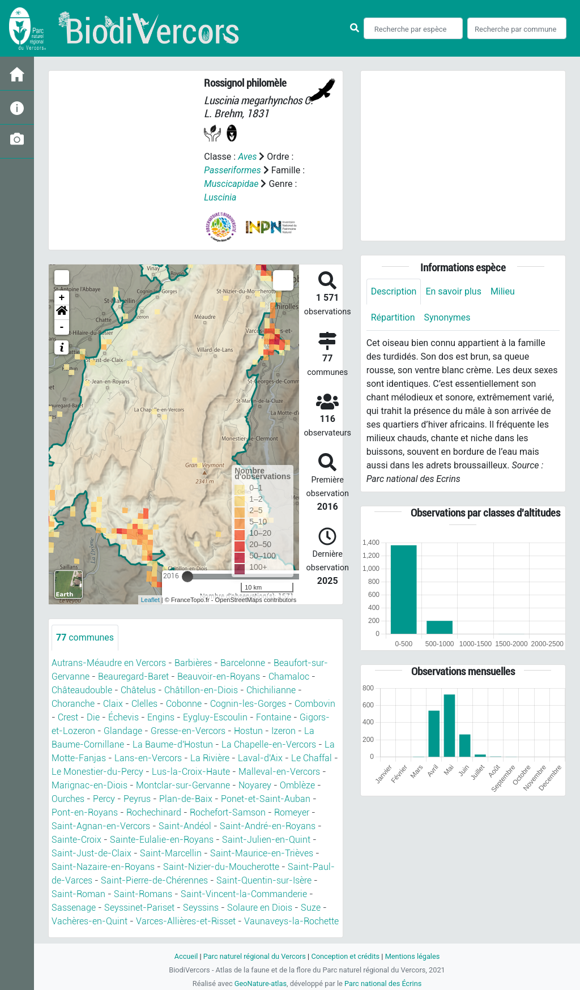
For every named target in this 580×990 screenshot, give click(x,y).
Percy (104, 798)
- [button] (62, 327)
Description (394, 291)
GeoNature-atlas (260, 983)
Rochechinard (153, 812)
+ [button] (62, 298)
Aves (247, 156)
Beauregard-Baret (133, 676)
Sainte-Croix (76, 839)
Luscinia (220, 197)
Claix (113, 703)
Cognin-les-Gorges (248, 703)
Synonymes (447, 317)
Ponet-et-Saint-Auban (265, 798)
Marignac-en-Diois (89, 785)
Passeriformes (232, 170)
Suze (311, 907)
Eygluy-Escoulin (215, 717)
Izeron (283, 731)
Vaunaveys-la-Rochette (291, 921)
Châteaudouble (82, 690)
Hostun (248, 731)
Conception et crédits (345, 956)
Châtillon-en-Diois (201, 690)
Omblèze (297, 785)
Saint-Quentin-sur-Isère (264, 880)
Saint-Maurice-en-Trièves (261, 853)
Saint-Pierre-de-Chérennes (154, 880)
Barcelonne (242, 663)
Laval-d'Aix (260, 758)
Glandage (123, 731)
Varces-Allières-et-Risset (186, 921)
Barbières (193, 663)
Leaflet (150, 599)
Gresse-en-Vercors (188, 731)
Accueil (186, 956)
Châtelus (138, 690)
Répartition (393, 317)
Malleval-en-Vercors (279, 771)
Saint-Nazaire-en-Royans (103, 866)
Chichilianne (271, 690)
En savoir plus (454, 291)
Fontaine (273, 717)
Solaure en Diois (259, 907)
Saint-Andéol (185, 826)
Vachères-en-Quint (89, 921)
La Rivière (209, 758)
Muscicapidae (231, 183)
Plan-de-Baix (185, 798)
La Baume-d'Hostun (173, 744)
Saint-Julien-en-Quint (266, 839)
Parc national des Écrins (383, 983)
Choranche (73, 703)
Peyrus (137, 798)
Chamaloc (288, 676)
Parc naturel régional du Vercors (254, 956)
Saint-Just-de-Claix (91, 853)
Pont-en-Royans (85, 812)
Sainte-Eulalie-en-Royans (162, 839)
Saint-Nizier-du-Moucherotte (221, 866)
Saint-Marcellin (171, 853)
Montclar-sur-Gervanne (183, 785)
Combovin (315, 703)
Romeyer (291, 812)
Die (93, 717)
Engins (160, 717)
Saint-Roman (78, 894)
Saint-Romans (143, 894)
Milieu (503, 291)
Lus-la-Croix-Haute (191, 771)
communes (85, 637)
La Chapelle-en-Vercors (268, 744)
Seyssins (201, 907)
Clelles (144, 703)
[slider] (187, 576)
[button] (61, 312)
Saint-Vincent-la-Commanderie (244, 894)
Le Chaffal (311, 758)
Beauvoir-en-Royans (218, 676)
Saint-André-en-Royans (267, 826)
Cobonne (184, 703)
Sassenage (74, 907)
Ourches (68, 798)
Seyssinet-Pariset (139, 907)
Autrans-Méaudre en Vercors (109, 663)
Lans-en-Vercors (148, 758)
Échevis (123, 717)
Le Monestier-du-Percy (97, 771)
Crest (68, 717)
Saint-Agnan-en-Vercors (101, 826)
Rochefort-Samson (228, 812)
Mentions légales (412, 956)
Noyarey (254, 785)
